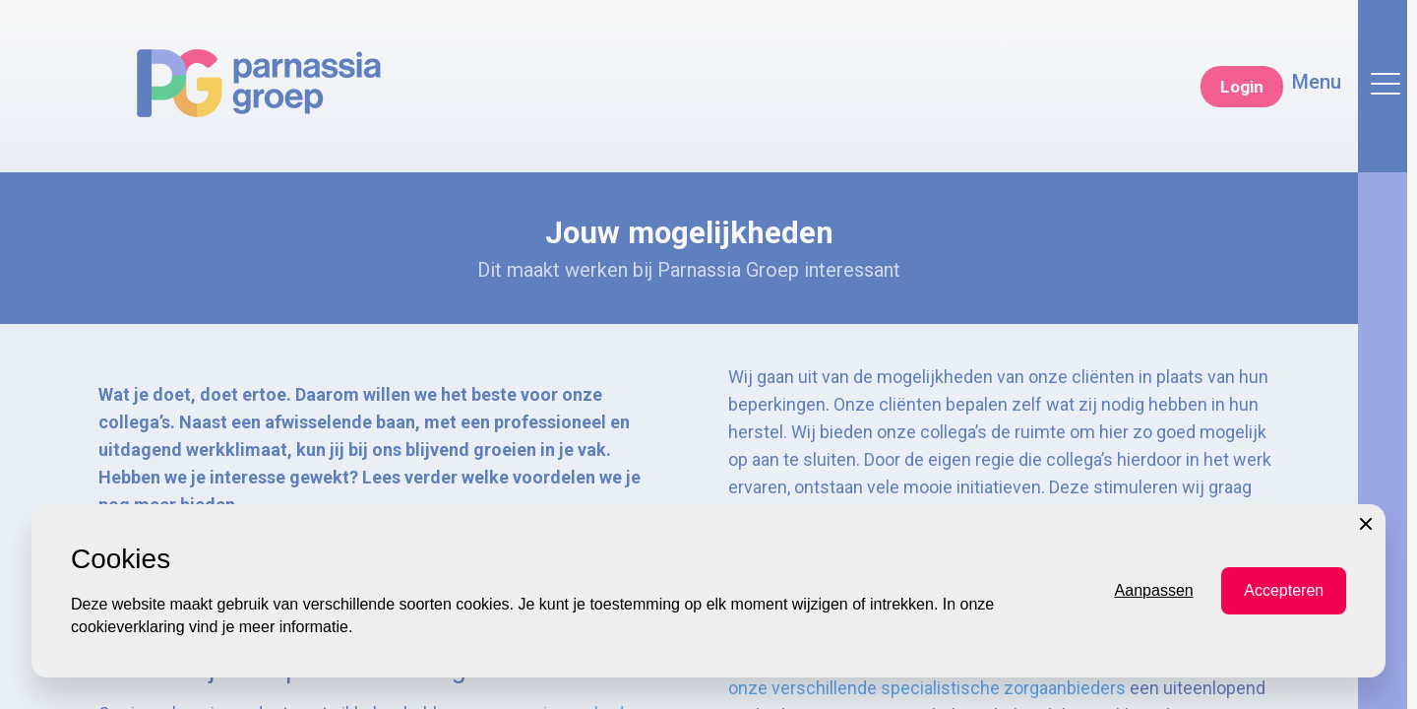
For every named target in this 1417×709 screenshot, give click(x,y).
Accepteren (1284, 666)
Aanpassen (1154, 666)
